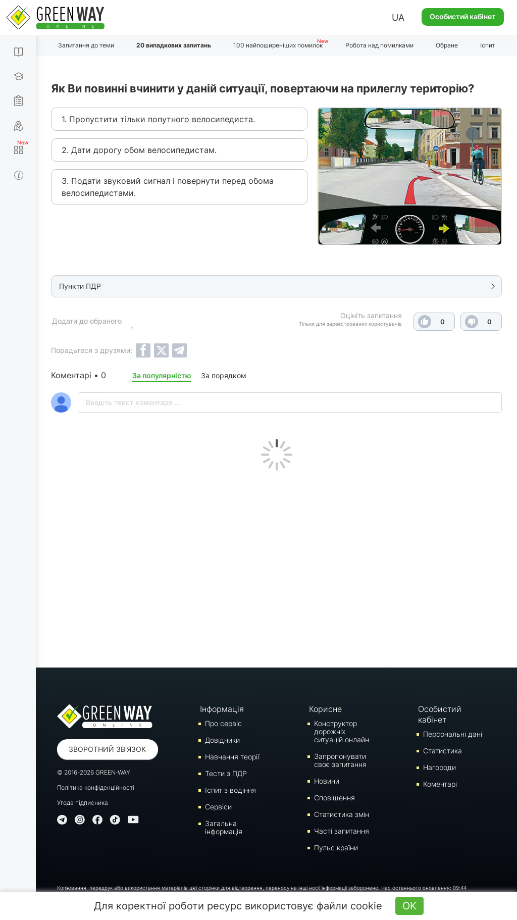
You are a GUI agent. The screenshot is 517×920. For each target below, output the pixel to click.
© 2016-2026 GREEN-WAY (93, 772)
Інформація (222, 709)
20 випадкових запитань (173, 45)
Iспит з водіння (230, 790)
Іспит (487, 45)
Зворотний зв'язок (107, 749)
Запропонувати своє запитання (340, 760)
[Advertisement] (276, 566)
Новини (326, 781)
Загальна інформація (223, 827)
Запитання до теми (86, 45)
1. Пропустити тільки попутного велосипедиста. (158, 119)
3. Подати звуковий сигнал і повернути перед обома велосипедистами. (168, 187)
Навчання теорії (232, 756)
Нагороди (439, 767)
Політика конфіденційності (95, 787)
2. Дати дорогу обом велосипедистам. (139, 150)
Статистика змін (341, 814)
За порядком (223, 375)
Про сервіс (223, 723)
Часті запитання (341, 831)
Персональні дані (452, 734)
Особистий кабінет (463, 16)
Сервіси (218, 806)
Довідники (222, 740)
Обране (447, 45)
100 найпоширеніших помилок (278, 45)
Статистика (442, 750)
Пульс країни (336, 847)
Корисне (325, 709)
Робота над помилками (379, 45)
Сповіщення (334, 797)
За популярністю (161, 375)
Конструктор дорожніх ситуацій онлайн (341, 731)
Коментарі (440, 784)
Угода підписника (82, 802)
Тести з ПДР (226, 773)
